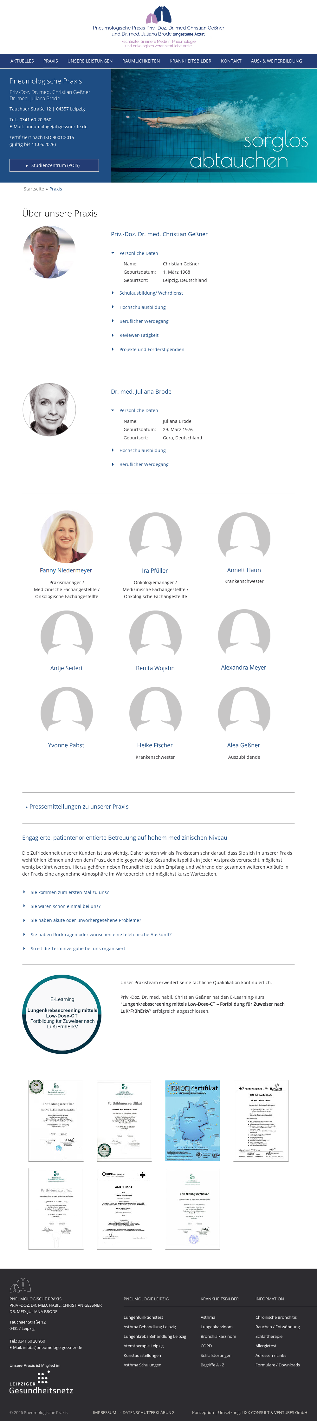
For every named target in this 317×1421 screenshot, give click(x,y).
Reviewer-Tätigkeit (139, 335)
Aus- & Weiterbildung (276, 61)
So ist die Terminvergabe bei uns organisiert (78, 948)
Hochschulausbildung (143, 307)
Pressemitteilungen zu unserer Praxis (79, 806)
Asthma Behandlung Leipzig (150, 1327)
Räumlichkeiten (141, 61)
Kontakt (231, 61)
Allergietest (266, 1346)
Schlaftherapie (269, 1336)
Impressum (104, 1412)
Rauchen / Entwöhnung (278, 1327)
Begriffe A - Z (212, 1365)
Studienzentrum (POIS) (55, 165)
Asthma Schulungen (142, 1365)
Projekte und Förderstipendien (152, 349)
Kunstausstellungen (142, 1355)
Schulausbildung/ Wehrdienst (151, 293)
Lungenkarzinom (217, 1327)
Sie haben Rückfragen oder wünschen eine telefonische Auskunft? (101, 934)
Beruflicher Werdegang (144, 321)
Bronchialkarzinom (218, 1336)
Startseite (34, 189)
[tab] (201, 252)
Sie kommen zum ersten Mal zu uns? (70, 892)
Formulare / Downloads (278, 1365)
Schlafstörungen (216, 1355)
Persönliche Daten (139, 253)
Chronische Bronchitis (276, 1317)
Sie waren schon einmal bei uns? (65, 906)
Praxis (50, 61)
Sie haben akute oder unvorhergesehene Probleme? (86, 920)
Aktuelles (22, 61)
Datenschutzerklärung (148, 1412)
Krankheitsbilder (190, 61)
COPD (206, 1346)
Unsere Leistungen (90, 61)
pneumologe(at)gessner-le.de (56, 126)
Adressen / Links (271, 1355)
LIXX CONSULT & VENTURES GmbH (274, 1412)
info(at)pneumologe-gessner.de (52, 1347)
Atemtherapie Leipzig (144, 1346)
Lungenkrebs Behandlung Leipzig (155, 1336)
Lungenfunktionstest (143, 1317)
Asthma (208, 1317)
